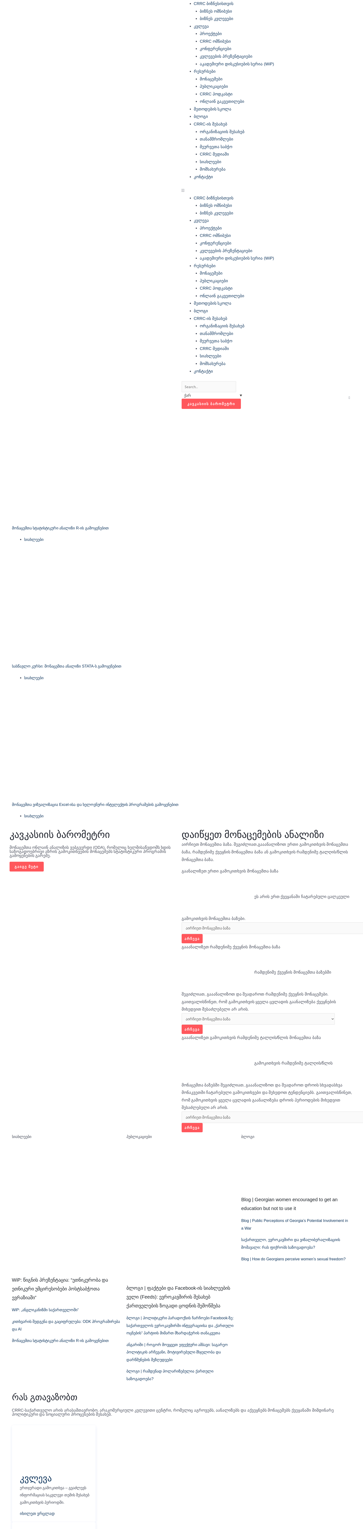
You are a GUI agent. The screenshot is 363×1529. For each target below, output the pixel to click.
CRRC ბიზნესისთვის (214, 3)
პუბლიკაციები (214, 86)
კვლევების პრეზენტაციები (226, 56)
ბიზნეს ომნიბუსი (216, 11)
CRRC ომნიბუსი (215, 41)
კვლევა (201, 26)
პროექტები (211, 33)
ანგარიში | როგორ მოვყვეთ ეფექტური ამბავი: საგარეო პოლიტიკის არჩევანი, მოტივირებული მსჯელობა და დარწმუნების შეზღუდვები (173, 1362)
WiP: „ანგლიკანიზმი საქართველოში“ (48, 1313)
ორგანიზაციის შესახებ (222, 132)
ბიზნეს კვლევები (216, 18)
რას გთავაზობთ (44, 1408)
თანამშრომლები (216, 139)
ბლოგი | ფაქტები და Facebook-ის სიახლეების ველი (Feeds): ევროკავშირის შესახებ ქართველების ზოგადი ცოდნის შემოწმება (178, 1300)
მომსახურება (213, 169)
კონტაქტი (203, 177)
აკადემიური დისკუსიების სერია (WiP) (237, 64)
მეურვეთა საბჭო (216, 147)
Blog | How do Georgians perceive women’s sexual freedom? (296, 1262)
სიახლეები (210, 162)
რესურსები (205, 71)
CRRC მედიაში (214, 154)
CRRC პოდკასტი (216, 94)
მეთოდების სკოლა (213, 109)
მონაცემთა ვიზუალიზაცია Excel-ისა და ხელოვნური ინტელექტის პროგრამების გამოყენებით (103, 805)
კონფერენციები (215, 49)
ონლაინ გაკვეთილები (222, 101)
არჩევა (192, 940)
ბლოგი (201, 116)
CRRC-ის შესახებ (211, 124)
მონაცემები (211, 79)
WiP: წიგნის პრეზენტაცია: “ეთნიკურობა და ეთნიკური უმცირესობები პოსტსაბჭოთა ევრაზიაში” (60, 1291)
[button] (268, 190)
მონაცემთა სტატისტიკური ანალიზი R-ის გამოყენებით (65, 529)
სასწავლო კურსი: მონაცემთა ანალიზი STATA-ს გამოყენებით (72, 667)
